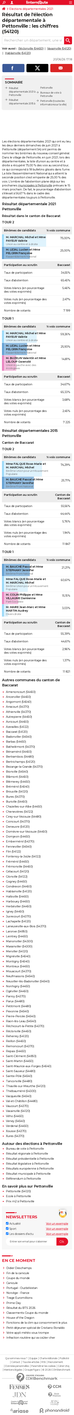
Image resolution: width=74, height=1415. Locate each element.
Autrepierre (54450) (19, 717)
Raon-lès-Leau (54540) (21, 1021)
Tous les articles (30, 1362)
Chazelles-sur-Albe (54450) (24, 806)
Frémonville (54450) (19, 866)
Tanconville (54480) (19, 1081)
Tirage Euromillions (19, 1298)
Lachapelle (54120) (18, 921)
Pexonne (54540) (17, 1011)
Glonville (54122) (16, 876)
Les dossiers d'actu (19, 1234)
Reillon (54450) (16, 1041)
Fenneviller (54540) (19, 846)
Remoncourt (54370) (20, 1046)
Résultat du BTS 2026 (21, 1308)
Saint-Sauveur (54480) (20, 1071)
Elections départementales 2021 (31, 9)
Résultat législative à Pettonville (27, 1163)
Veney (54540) (15, 1121)
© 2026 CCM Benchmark (56, 1369)
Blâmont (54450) (17, 777)
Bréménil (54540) (17, 786)
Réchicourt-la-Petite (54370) (25, 1026)
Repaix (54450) (16, 1051)
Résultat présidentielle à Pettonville (30, 1158)
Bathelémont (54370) (20, 747)
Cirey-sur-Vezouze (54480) (23, 816)
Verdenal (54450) (17, 1126)
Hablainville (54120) (18, 53)
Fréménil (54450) (17, 861)
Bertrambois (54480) (20, 756)
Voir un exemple (57, 1223)
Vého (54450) (14, 1116)
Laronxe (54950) (16, 931)
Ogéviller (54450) (17, 991)
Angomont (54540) (18, 702)
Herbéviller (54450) (18, 906)
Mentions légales (13, 1369)
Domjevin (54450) (18, 836)
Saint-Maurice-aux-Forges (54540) (28, 1066)
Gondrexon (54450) (19, 886)
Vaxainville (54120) (59, 48)
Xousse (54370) (16, 1131)
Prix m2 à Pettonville (20, 1201)
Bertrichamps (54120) (20, 762)
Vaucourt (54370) (17, 1106)
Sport (11, 1229)
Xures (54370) (15, 1136)
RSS (43, 1362)
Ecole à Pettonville (18, 1196)
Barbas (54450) (16, 741)
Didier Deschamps (19, 1268)
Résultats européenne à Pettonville (30, 1168)
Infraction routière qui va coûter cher (30, 1337)
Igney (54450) (15, 911)
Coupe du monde (18, 1278)
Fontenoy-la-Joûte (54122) (23, 856)
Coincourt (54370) (18, 821)
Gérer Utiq (63, 1366)
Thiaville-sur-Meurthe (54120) (25, 1086)
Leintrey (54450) (17, 936)
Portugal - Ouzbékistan (21, 1288)
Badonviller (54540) (19, 736)
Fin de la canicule (17, 1273)
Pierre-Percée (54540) (21, 1016)
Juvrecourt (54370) (18, 916)
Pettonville (46, 100)
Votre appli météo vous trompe (27, 1333)
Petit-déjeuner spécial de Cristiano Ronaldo (35, 1328)
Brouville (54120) (17, 791)
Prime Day (13, 1303)
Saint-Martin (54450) (19, 1061)
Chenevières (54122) (19, 811)
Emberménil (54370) (20, 841)
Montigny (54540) (17, 961)
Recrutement (55, 1362)
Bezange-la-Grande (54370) (24, 766)
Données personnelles (17, 1366)
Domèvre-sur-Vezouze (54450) (26, 831)
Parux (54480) (15, 1001)
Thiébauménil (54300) (21, 1091)
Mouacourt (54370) (18, 971)
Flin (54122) (13, 851)
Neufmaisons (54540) (20, 976)
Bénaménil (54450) (19, 751)
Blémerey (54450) (18, 781)
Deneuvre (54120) (17, 826)
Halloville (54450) (17, 896)
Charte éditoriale (48, 1358)
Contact (15, 1362)
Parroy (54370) (15, 996)
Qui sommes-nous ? (16, 1358)
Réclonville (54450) (31, 48)
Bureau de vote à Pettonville (25, 1148)
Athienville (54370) (18, 712)
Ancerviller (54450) (18, 697)
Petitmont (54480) (18, 1006)
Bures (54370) (15, 796)
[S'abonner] (37, 1242)
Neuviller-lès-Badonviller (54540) (28, 981)
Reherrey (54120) (17, 1036)
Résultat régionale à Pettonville (27, 1153)
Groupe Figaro (32, 1369)
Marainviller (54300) (19, 946)
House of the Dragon (20, 1318)
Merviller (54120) (17, 951)
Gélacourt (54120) (17, 871)
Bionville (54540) (17, 771)
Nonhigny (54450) (18, 986)
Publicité (64, 1358)
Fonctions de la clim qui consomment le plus (36, 1322)
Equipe (33, 1358)
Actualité (13, 1223)
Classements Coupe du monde (27, 1313)
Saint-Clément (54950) (21, 1056)
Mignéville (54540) (18, 956)
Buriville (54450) (16, 801)
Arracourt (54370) (17, 706)
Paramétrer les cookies (43, 1366)
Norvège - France (17, 1293)
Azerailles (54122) (17, 727)
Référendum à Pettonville (23, 1178)
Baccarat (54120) (16, 732)
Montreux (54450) (18, 966)
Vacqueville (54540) (18, 1096)
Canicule (12, 1283)
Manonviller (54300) (19, 941)
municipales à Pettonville (35, 185)
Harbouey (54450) (18, 901)
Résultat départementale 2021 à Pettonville (22, 92)
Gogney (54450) (16, 881)
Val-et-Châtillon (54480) (21, 1101)
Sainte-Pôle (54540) (19, 1076)
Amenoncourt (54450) (21, 692)
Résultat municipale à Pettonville (28, 1173)
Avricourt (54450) (17, 721)
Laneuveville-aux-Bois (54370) (26, 926)
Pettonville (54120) (18, 1191)
